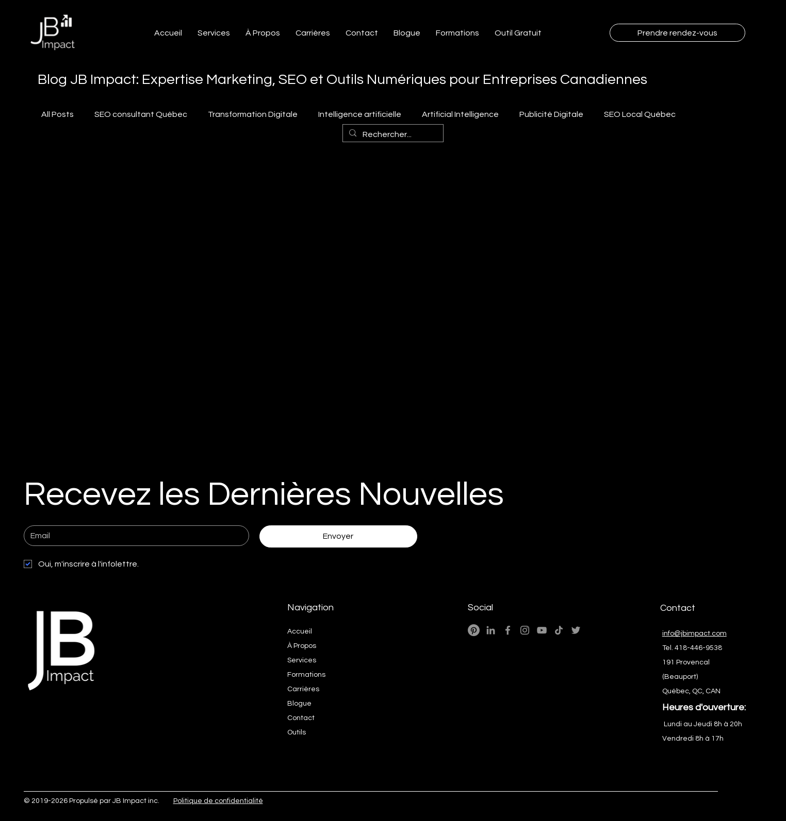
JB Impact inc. (135, 801)
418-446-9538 (698, 648)
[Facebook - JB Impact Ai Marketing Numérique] (508, 630)
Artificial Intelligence (460, 114)
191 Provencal (686, 662)
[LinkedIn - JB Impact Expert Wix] (491, 630)
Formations (306, 674)
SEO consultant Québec (140, 114)
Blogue (299, 703)
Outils (296, 732)
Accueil (299, 631)
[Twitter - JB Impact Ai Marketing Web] (576, 630)
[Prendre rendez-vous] (677, 33)
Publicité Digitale (551, 114)
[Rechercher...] (392, 134)
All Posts (57, 114)
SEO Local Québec (640, 114)
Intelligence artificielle (359, 114)
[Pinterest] (474, 630)
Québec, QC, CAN (691, 691)
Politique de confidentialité (218, 801)
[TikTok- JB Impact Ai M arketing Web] (559, 630)
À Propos (301, 645)
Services (301, 660)
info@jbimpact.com (694, 633)
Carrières (303, 689)
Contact (301, 718)
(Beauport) (680, 676)
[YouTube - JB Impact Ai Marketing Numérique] (542, 630)
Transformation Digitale (253, 114)
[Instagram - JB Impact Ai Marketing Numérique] (525, 630)
